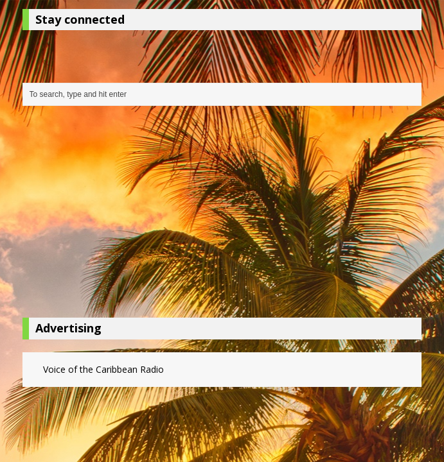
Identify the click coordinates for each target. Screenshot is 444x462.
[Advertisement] (222, 215)
